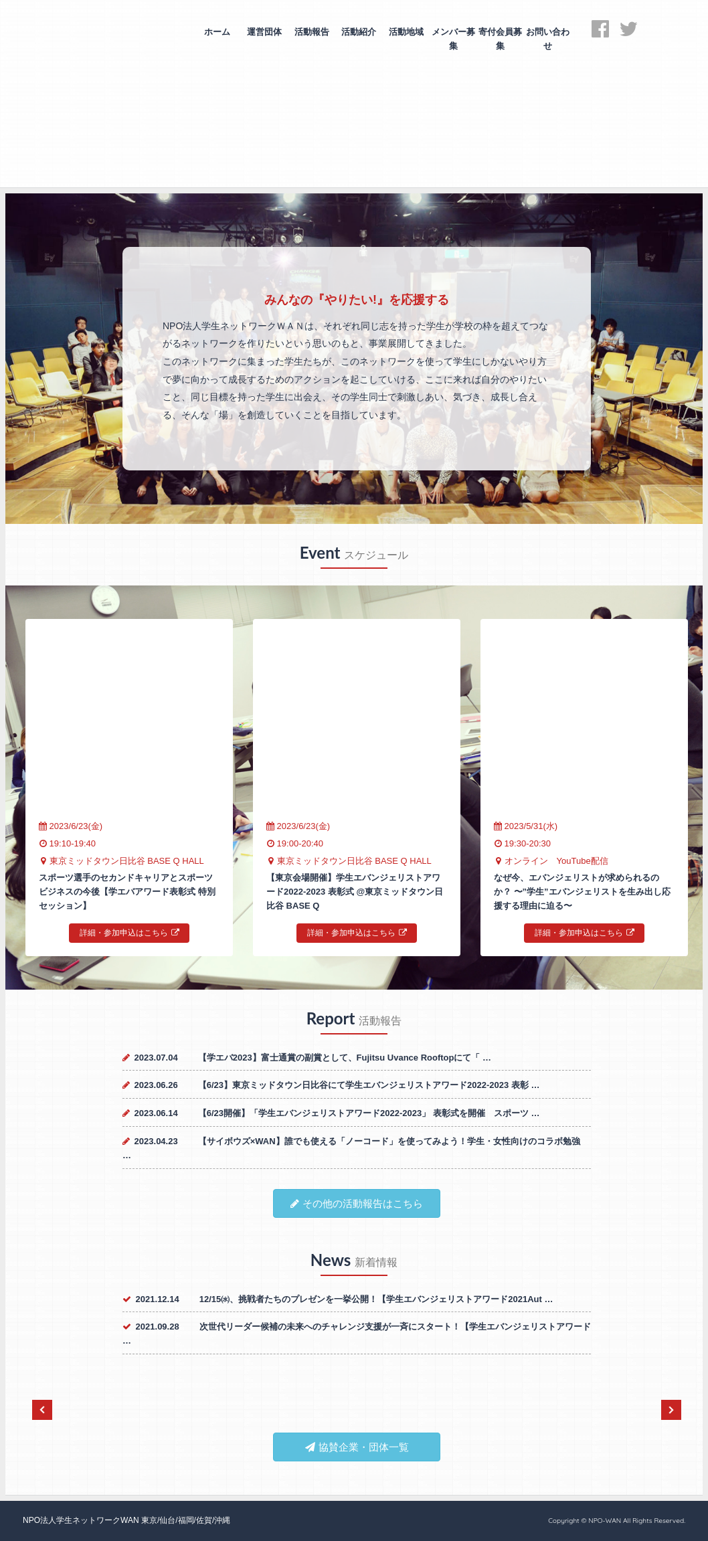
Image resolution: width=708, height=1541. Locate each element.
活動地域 (406, 32)
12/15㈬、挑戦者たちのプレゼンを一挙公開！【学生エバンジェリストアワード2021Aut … (376, 1299)
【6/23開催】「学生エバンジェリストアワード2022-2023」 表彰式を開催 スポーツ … (369, 1113)
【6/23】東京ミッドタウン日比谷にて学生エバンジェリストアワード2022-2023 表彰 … (369, 1085)
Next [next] (671, 1410)
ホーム (217, 32)
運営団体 (264, 32)
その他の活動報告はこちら (356, 1203)
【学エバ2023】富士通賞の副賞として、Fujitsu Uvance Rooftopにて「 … (344, 1058)
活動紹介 (358, 32)
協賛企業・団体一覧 (357, 1447)
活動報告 (311, 32)
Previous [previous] (42, 1410)
